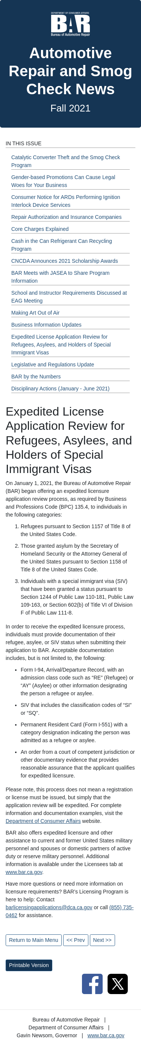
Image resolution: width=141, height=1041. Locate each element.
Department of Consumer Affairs (43, 821)
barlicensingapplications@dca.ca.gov (49, 907)
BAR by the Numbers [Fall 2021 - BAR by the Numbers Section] (36, 377)
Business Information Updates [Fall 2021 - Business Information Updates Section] (46, 325)
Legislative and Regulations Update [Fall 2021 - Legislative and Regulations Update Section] (52, 365)
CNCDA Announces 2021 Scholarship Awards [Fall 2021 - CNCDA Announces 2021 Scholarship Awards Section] (64, 261)
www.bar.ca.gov (24, 872)
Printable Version (29, 965)
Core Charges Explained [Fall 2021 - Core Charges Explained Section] (40, 229)
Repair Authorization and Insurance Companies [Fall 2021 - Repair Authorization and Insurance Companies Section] (66, 217)
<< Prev (76, 940)
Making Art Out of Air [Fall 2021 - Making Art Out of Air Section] (35, 313)
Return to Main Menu (33, 940)
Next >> (102, 940)
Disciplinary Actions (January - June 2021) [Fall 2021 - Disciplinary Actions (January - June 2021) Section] (60, 389)
